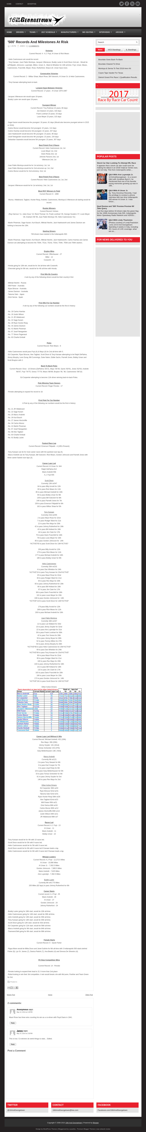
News (100, 50)
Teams (34, 31)
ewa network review (103, 1129)
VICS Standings (114, 50)
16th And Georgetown (73, 1123)
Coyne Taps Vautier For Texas (110, 73)
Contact (19, 4)
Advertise (31, 4)
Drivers (21, 31)
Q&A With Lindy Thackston (120, 220)
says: (31, 1009)
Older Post (89, 995)
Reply (13, 1023)
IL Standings (131, 50)
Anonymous (22, 1009)
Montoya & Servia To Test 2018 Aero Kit (114, 68)
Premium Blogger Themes (86, 1129)
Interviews (106, 31)
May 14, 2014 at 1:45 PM (24, 1012)
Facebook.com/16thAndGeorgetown (112, 1110)
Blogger (96, 1123)
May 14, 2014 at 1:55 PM (24, 1033)
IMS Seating (89, 31)
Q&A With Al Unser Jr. (118, 190)
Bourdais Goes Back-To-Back (110, 59)
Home (9, 4)
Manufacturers (70, 31)
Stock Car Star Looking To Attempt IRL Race (116, 163)
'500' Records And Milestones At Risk (38, 42)
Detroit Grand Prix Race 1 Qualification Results (117, 77)
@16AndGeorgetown (16, 1110)
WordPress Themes (50, 1129)
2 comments (34, 46)
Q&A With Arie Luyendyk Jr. (121, 175)
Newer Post (11, 995)
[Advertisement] (115, 131)
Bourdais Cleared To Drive (109, 64)
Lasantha (72, 1129)
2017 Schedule (50, 31)
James (20, 1031)
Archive (121, 31)
